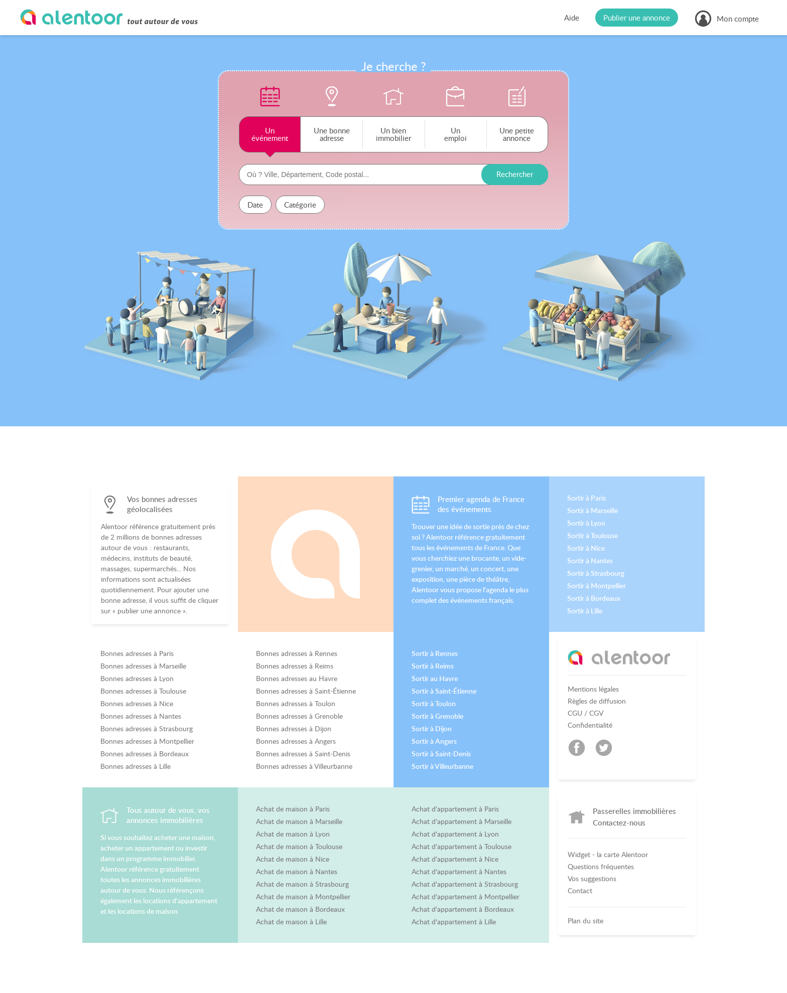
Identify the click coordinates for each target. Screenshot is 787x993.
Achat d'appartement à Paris (455, 808)
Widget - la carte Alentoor (608, 854)
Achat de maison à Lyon (293, 834)
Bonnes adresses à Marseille (143, 666)
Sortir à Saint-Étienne (444, 691)
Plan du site (585, 920)
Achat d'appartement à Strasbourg (465, 884)
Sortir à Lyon (586, 523)
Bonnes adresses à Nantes (140, 716)
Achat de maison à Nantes (296, 871)
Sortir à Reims (433, 666)
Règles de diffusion (597, 701)
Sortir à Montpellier (596, 585)
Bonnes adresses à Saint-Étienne (306, 691)
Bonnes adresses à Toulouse (143, 691)
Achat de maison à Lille (291, 921)
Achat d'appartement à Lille (454, 921)
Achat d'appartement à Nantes (459, 871)
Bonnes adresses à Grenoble (299, 716)
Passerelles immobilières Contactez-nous (634, 816)
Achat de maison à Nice (292, 859)
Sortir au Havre (435, 678)
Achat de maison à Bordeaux (300, 909)
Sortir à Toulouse (592, 535)
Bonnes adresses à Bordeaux (144, 753)
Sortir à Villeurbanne (442, 766)
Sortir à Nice (586, 548)
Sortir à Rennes (435, 653)
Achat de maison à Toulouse (299, 846)
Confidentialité (590, 725)
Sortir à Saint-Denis (441, 753)
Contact (580, 890)
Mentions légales (593, 689)
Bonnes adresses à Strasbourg (146, 728)
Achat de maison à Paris (293, 808)
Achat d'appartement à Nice (455, 859)
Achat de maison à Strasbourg (302, 884)
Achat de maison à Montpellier (303, 896)
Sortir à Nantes (590, 560)
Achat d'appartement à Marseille (461, 821)
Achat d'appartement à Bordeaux (463, 909)
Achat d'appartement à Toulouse (461, 846)
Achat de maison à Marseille (299, 821)
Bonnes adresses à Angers (296, 741)
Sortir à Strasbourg (595, 573)
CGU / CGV (585, 713)
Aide (571, 18)
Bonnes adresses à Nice (136, 703)
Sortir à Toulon (434, 703)
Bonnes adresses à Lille (135, 766)
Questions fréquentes (601, 866)
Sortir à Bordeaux (593, 598)
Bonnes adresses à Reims (294, 666)
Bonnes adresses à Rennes (296, 653)
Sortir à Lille (584, 610)
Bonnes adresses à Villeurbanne (304, 766)
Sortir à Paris (586, 498)
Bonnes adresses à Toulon (295, 703)
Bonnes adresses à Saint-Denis (303, 753)
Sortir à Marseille (592, 510)
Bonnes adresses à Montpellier (147, 741)
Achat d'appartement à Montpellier (465, 896)
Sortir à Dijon (432, 728)
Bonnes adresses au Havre (296, 678)
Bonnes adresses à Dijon (293, 728)
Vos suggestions (592, 878)
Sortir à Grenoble (437, 716)
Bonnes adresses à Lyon (137, 678)
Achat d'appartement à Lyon (455, 834)
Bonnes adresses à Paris (137, 653)
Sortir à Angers (434, 741)
